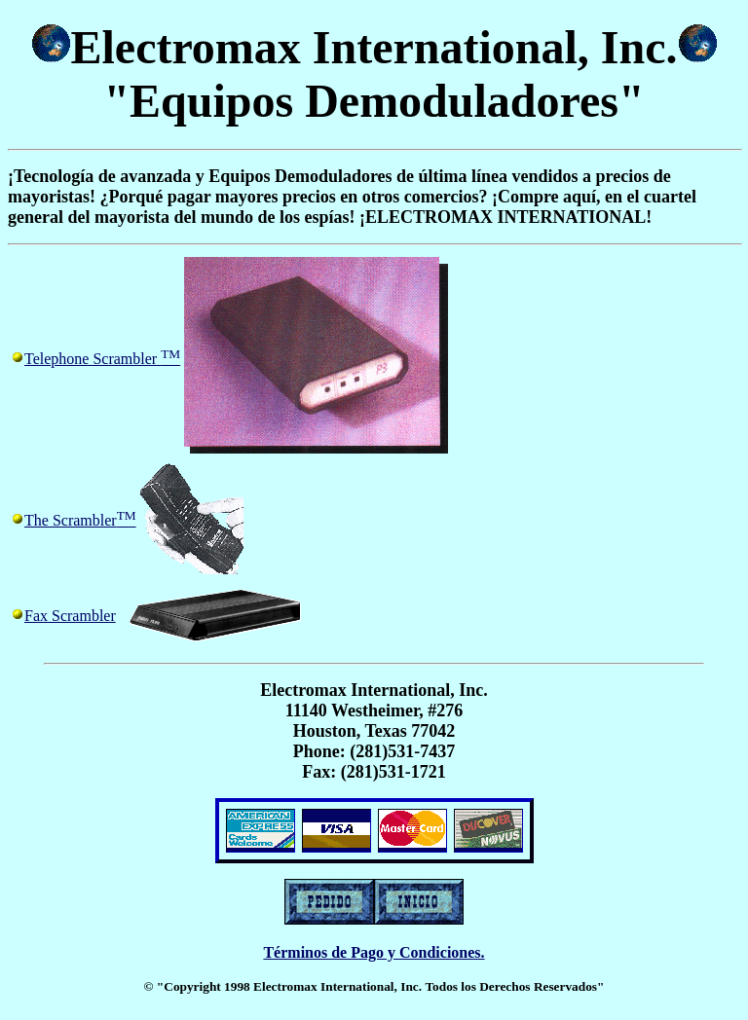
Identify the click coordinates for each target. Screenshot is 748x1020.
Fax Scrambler (70, 615)
